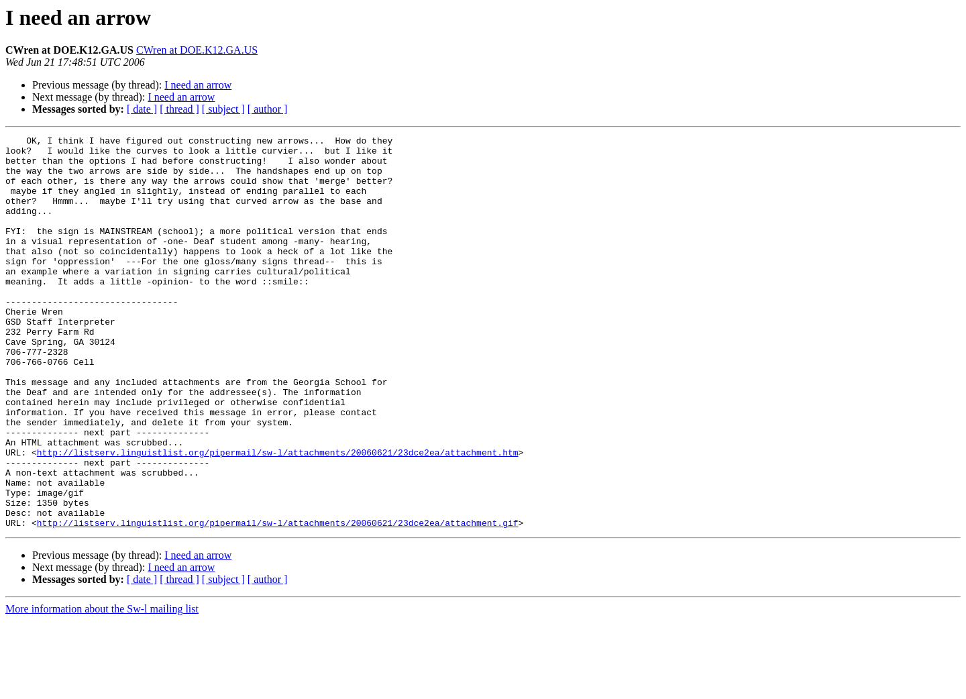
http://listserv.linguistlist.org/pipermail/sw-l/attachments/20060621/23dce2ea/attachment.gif (278, 601)
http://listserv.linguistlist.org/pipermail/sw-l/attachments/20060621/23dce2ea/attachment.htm (278, 516)
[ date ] (142, 109)
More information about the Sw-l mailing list (102, 687)
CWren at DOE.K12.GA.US (197, 50)
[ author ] (268, 109)
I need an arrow (197, 85)
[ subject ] (223, 109)
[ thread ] (179, 109)
